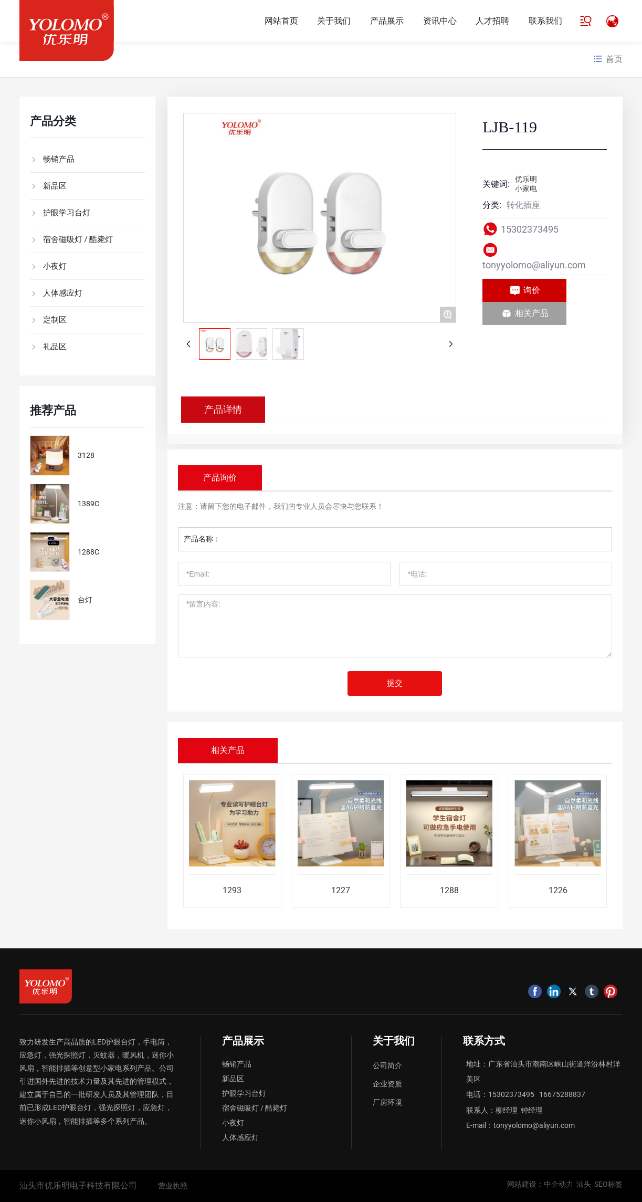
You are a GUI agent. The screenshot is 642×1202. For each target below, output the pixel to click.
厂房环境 (387, 1102)
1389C (88, 503)
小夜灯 (233, 1123)
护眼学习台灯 (244, 1093)
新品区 (233, 1078)
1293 (232, 890)
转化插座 (523, 205)
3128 (86, 455)
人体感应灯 (240, 1137)
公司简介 (387, 1065)
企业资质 (387, 1084)
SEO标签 (608, 1184)
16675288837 (562, 1094)
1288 (449, 890)
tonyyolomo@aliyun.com (534, 264)
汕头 (583, 1184)
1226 (558, 890)
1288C (88, 552)
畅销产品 (236, 1064)
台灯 (85, 599)
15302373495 (531, 229)
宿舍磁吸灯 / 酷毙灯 (254, 1108)
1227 (340, 890)
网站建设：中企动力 (541, 1184)
